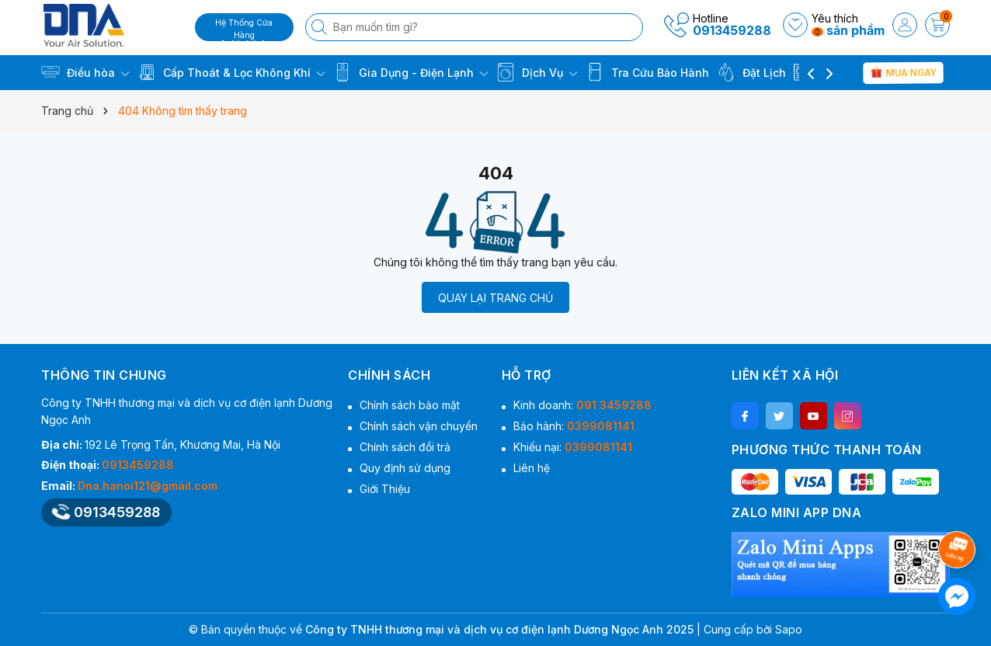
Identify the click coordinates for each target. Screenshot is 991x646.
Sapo (788, 629)
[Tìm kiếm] (320, 27)
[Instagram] (847, 415)
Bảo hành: (574, 425)
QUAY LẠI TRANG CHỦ (495, 297)
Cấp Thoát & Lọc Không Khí (231, 72)
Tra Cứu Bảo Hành (647, 72)
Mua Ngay (903, 72)
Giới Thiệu (385, 488)
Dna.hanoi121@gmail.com (147, 485)
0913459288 (732, 30)
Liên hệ (531, 467)
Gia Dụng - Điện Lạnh (411, 72)
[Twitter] (779, 415)
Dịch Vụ (537, 72)
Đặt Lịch (751, 72)
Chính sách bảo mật (410, 405)
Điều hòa (85, 72)
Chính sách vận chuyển (419, 425)
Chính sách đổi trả (405, 446)
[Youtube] (813, 415)
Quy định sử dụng (405, 467)
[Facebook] (745, 415)
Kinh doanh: (582, 405)
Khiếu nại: (572, 446)
